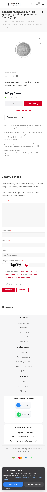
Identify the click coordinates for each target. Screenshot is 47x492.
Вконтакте (25, 405)
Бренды (23, 391)
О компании (23, 323)
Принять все (13, 484)
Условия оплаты (24, 357)
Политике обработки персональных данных (22, 478)
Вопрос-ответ (23, 386)
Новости (23, 327)
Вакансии (23, 336)
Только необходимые (34, 484)
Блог (23, 382)
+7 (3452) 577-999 (25, 432)
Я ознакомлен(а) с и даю (21, 274)
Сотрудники (23, 332)
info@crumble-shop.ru (25, 437)
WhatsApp (25, 414)
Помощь (23, 352)
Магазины (23, 341)
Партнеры (23, 370)
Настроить (7, 488)
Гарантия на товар (23, 366)
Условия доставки (23, 361)
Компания (23, 317)
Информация (23, 347)
